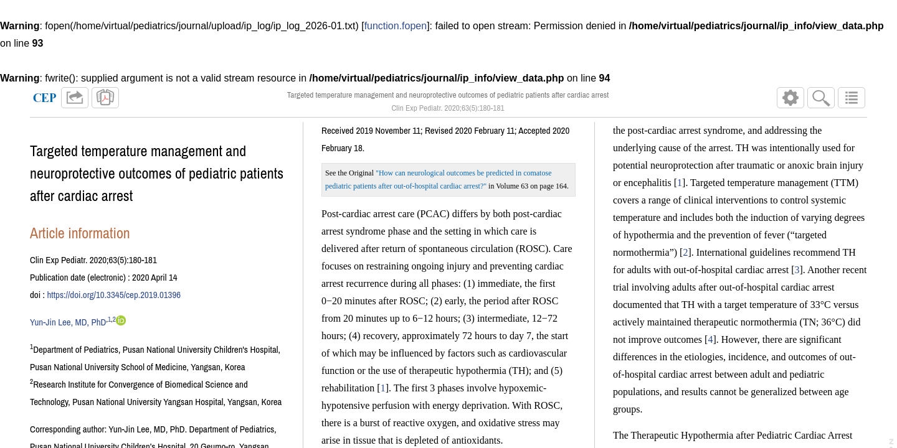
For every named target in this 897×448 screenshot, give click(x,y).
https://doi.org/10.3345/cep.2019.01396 (114, 299)
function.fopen (395, 26)
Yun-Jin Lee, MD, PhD (68, 327)
